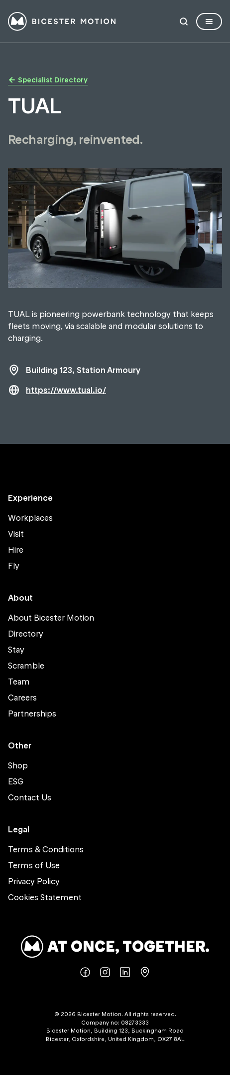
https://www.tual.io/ (66, 390)
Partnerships (32, 713)
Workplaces (30, 518)
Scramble (26, 666)
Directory (25, 634)
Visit (16, 534)
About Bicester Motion (51, 618)
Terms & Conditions (46, 849)
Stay (16, 650)
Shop (18, 765)
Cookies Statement (45, 897)
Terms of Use (34, 865)
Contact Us (29, 797)
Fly (13, 566)
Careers (22, 698)
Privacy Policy (34, 881)
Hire (15, 550)
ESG (15, 781)
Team (19, 682)
